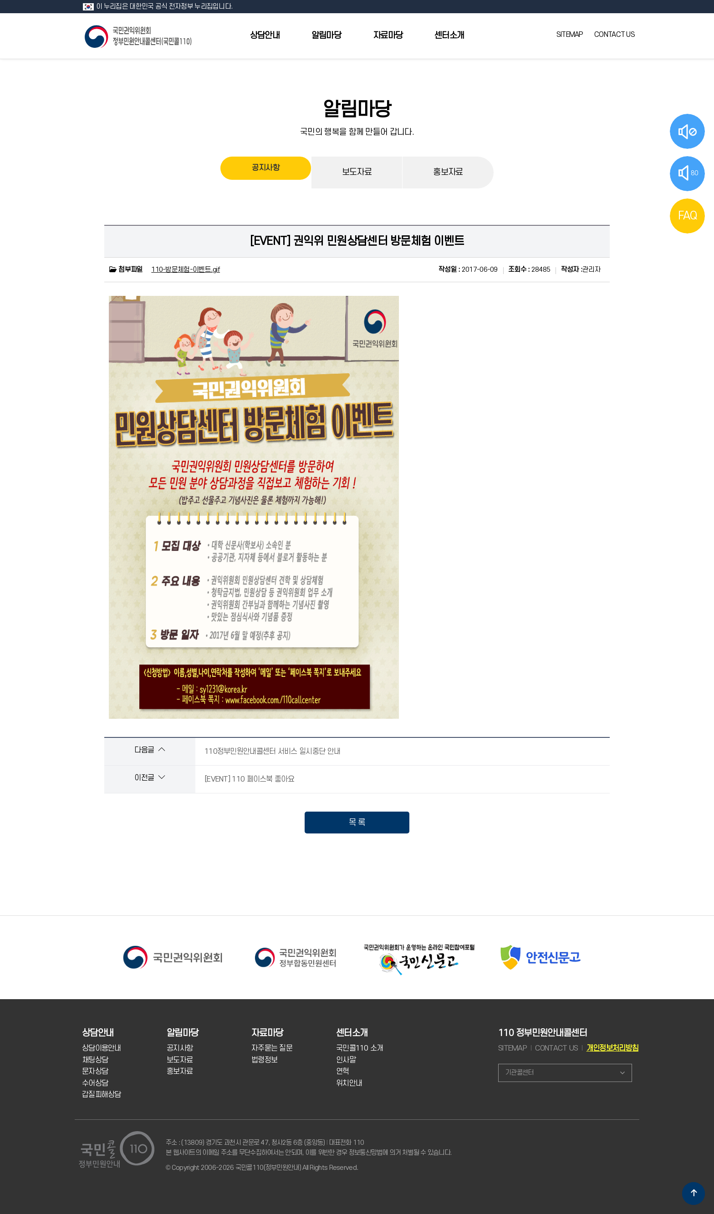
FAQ (687, 215)
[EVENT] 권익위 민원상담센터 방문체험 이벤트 (357, 241)
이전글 (149, 777)
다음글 (149, 750)
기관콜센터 (519, 1073)
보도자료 (357, 172)
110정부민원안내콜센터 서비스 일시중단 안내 (272, 751)
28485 (529, 270)
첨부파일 (126, 270)
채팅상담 (95, 1060)
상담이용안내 (101, 1048)
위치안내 (349, 1083)
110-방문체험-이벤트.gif (185, 270)
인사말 (346, 1060)
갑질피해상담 (101, 1095)
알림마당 (326, 36)
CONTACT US (614, 34)
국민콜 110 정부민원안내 (139, 35)
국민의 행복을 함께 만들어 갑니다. (357, 132)
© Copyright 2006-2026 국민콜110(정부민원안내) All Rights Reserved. (262, 1168)
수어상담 (95, 1083)
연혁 (342, 1071)
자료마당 (388, 36)
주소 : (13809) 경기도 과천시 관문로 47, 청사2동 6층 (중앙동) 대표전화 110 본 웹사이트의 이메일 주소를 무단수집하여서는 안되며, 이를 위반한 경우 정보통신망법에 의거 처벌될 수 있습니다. (308, 1148)
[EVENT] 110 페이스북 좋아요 (249, 779)
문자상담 (95, 1071)
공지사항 (265, 172)
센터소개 (449, 36)
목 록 (357, 822)
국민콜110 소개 (359, 1048)
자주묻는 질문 (271, 1048)
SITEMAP (569, 34)
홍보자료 (448, 172)
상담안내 (265, 36)
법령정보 (264, 1060)
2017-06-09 (468, 270)
